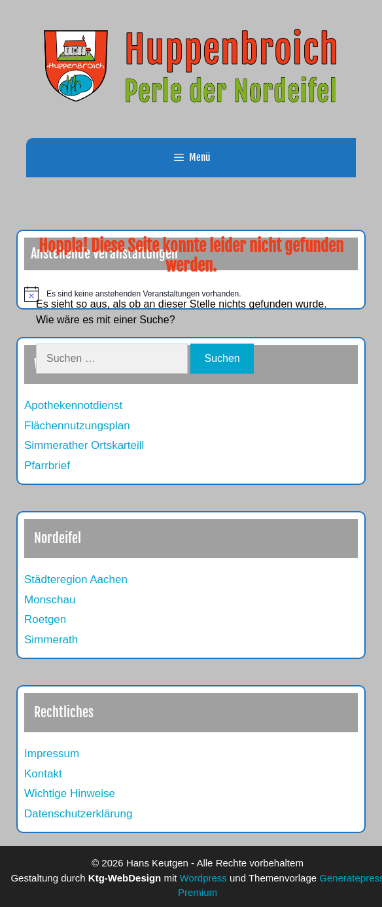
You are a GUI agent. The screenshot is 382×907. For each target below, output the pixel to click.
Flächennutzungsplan (77, 425)
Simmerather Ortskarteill (84, 445)
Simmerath (51, 639)
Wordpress (203, 877)
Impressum (51, 753)
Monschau (49, 600)
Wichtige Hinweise (69, 793)
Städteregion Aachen (76, 579)
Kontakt (43, 774)
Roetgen (45, 619)
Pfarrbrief (47, 465)
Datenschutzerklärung (78, 814)
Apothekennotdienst (73, 405)
